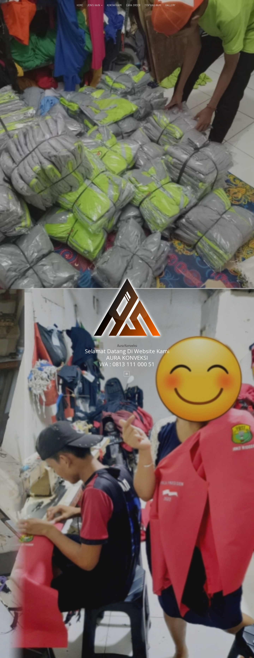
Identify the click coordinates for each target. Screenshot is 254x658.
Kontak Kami (114, 5)
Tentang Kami (153, 5)
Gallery (170, 5)
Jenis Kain (93, 5)
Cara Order (133, 5)
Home (80, 5)
